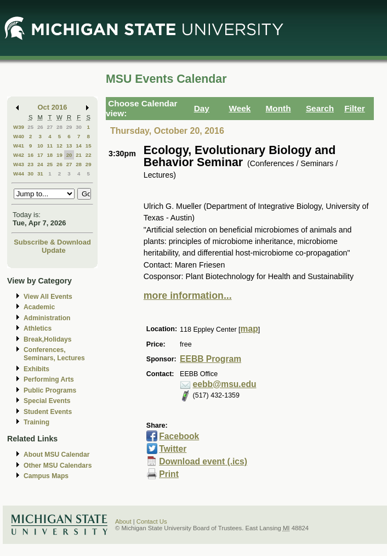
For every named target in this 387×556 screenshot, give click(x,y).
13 (69, 146)
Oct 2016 (52, 107)
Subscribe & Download (52, 242)
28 (59, 127)
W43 (18, 164)
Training (36, 422)
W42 (18, 155)
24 (40, 164)
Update (54, 250)
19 (59, 155)
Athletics (38, 328)
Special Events (47, 401)
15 (89, 146)
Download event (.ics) (203, 461)
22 (89, 155)
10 (40, 146)
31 (40, 174)
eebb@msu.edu (225, 384)
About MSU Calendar (56, 454)
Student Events (48, 412)
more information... (188, 295)
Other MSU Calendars (58, 465)
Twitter (172, 448)
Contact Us (151, 521)
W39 (18, 127)
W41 (18, 146)
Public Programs (50, 390)
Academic (39, 307)
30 (79, 127)
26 (40, 127)
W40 (18, 136)
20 (69, 155)
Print (169, 474)
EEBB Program (210, 359)
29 (69, 127)
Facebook (179, 436)
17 (40, 155)
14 (79, 146)
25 (30, 127)
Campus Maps (46, 476)
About (123, 521)
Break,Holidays (48, 339)
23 (30, 164)
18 (50, 155)
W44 (18, 174)
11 (50, 146)
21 (79, 155)
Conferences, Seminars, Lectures (54, 354)
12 (59, 146)
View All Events (48, 296)
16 (30, 155)
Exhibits (36, 369)
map (249, 328)
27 (50, 127)
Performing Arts (49, 379)
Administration (47, 318)
